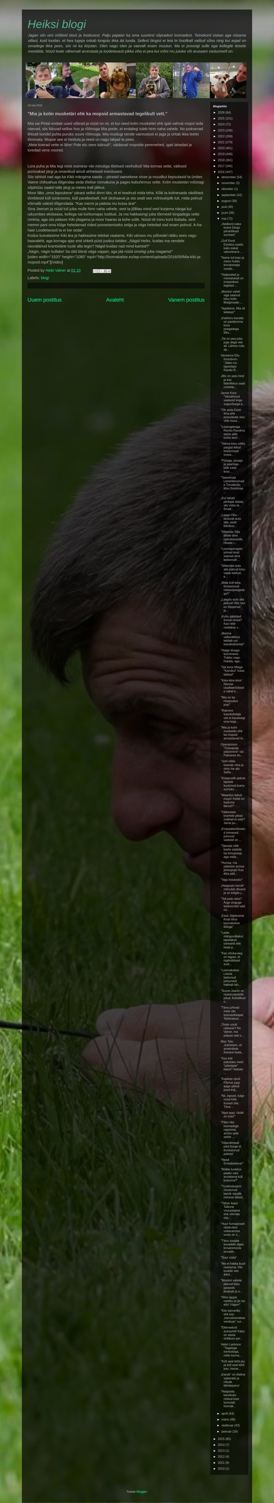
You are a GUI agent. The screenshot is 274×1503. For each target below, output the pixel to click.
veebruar (227, 1425)
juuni (225, 212)
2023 (221, 130)
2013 (221, 1450)
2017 (221, 166)
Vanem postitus (186, 300)
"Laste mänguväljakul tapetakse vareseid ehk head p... (232, 940)
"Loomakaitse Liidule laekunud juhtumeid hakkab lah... (231, 978)
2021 (221, 142)
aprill (225, 1413)
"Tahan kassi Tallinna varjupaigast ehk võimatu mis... (230, 1211)
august (226, 201)
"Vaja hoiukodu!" (232, 879)
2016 (221, 172)
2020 (221, 148)
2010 (221, 1468)
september (229, 195)
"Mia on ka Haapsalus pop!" (229, 701)
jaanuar (227, 1431)
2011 (221, 1462)
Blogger (141, 1491)
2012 (221, 1456)
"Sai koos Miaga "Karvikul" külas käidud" (233, 670)
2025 (221, 118)
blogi (45, 278)
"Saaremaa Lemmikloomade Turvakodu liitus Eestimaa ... (232, 485)
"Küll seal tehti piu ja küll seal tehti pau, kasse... (233, 1365)
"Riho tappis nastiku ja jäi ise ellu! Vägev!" (233, 1301)
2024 (221, 124)
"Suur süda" (229, 1257)
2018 (221, 160)
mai (224, 218)
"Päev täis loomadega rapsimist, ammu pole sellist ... (230, 1130)
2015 (221, 1439)
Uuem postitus (45, 300)
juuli (224, 206)
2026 (221, 112)
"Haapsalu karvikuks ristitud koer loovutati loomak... (230, 1399)
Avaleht (115, 300)
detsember (229, 177)
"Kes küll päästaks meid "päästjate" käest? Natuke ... (232, 1066)
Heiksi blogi (57, 24)
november (228, 183)
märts (225, 1419)
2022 (221, 136)
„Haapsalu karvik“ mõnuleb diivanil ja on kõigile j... (233, 889)
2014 (221, 1444)
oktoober (227, 189)
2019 (221, 154)
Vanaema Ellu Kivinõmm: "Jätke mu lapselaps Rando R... (230, 363)
